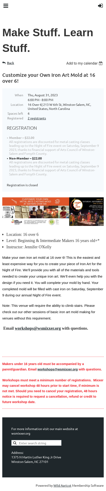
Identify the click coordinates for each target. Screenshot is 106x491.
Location (17, 104)
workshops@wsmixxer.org (38, 328)
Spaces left (15, 113)
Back (10, 63)
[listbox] (85, 63)
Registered (15, 118)
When (19, 95)
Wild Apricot (62, 485)
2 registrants (37, 118)
